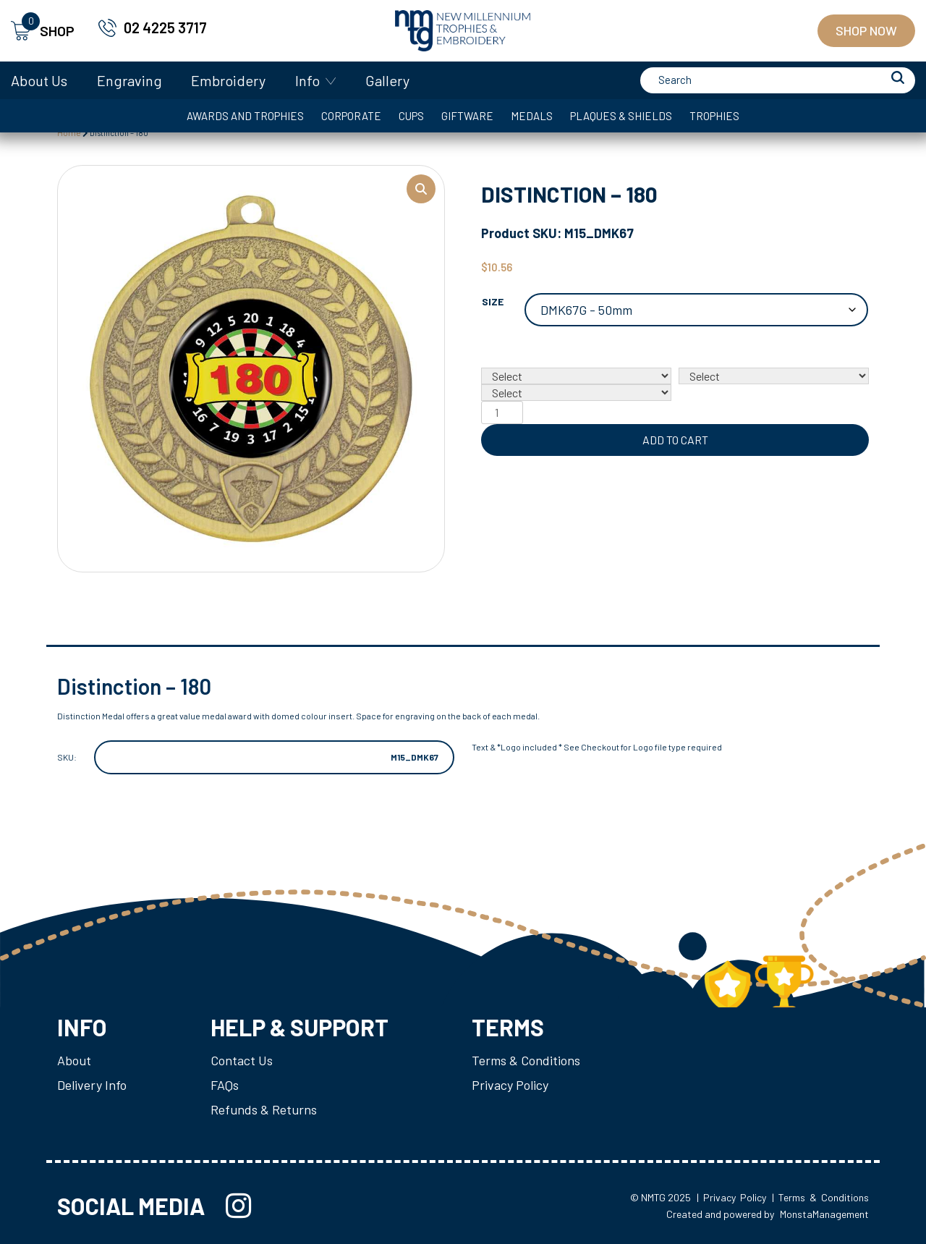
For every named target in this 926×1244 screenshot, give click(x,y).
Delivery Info (92, 1085)
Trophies (714, 115)
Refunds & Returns (264, 1109)
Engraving (129, 80)
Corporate (351, 115)
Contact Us (242, 1060)
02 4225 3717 (165, 27)
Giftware (467, 115)
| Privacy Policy (731, 1197)
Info (307, 80)
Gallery (387, 80)
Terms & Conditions (526, 1060)
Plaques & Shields (621, 115)
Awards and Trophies (245, 115)
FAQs (225, 1085)
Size (493, 301)
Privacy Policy (510, 1085)
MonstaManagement (824, 1214)
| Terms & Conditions (820, 1197)
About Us (39, 80)
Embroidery (228, 80)
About (74, 1060)
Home (69, 132)
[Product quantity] (502, 412)
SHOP (43, 31)
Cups (411, 115)
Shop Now (866, 30)
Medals (532, 115)
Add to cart (675, 440)
